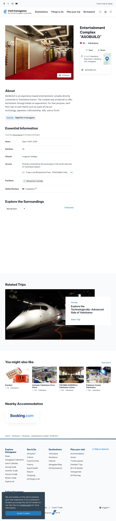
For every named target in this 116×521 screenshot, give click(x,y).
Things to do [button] (57, 12)
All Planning (75, 475)
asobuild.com (90, 70)
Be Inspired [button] (89, 12)
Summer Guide (11, 470)
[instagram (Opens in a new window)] (12, 3)
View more (106, 362)
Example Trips (76, 464)
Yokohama (93, 43)
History (30, 464)
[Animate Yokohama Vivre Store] (44, 379)
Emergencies (75, 471)
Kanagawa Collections (14, 459)
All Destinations (55, 468)
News (7, 456)
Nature (30, 471)
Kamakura (53, 457)
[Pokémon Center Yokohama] (98, 379)
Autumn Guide (11, 474)
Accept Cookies (23, 513)
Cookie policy (25, 505)
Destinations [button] (41, 12)
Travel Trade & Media (104, 4)
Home (7, 436)
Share (101, 50)
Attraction (31, 453)
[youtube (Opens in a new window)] (17, 3)
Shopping (31, 475)
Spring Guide (10, 467)
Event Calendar (11, 463)
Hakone (52, 461)
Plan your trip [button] (73, 12)
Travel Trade (56, 507)
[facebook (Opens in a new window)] (4, 3)
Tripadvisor (28, 189)
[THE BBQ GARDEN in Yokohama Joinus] (71, 379)
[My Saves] (110, 11)
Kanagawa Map (55, 464)
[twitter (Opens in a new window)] (8, 3)
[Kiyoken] (17, 378)
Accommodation (77, 453)
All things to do (33, 479)
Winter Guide (10, 478)
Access (73, 457)
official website (17, 135)
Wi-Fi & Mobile (76, 468)
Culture (30, 457)
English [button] (103, 507)
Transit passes (76, 461)
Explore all (9, 481)
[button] (105, 11)
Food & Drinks (33, 461)
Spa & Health (32, 468)
